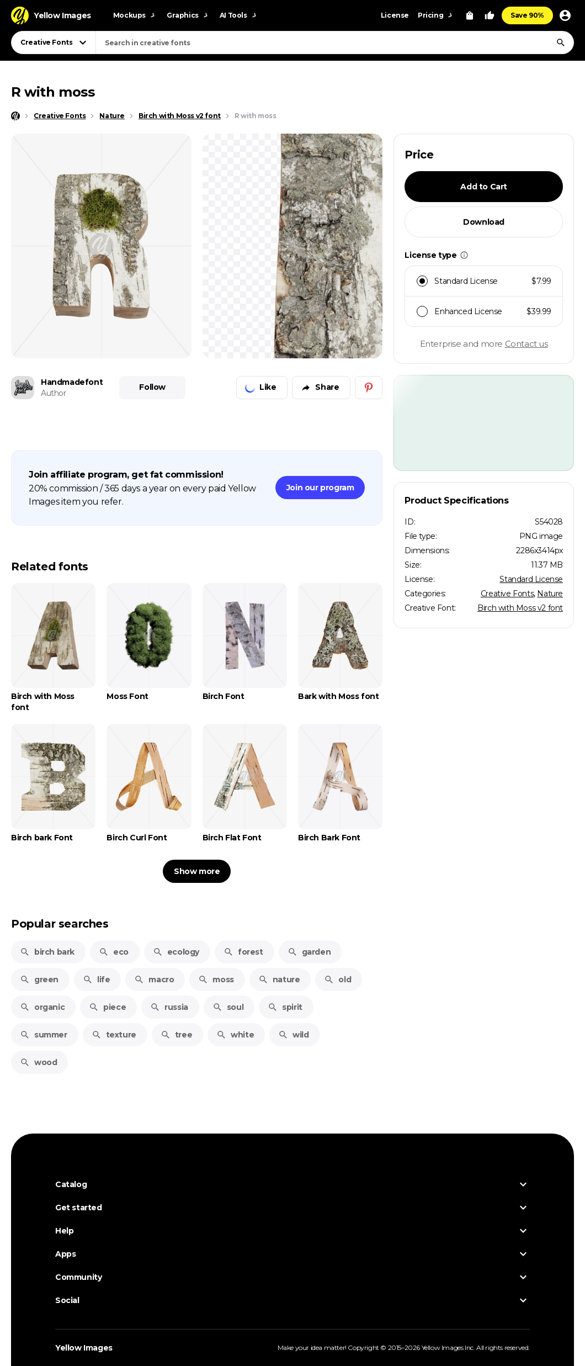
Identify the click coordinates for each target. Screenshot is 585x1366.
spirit (285, 1007)
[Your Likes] (489, 15)
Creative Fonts (507, 594)
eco (114, 952)
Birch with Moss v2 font (520, 608)
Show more (197, 871)
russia (169, 1007)
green (39, 979)
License (395, 15)
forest (243, 952)
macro (154, 979)
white (235, 1035)
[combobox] (334, 42)
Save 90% (527, 15)
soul (227, 1007)
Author (53, 393)
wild (293, 1035)
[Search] (560, 42)
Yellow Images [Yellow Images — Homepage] (84, 1348)
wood (38, 1062)
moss (215, 979)
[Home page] (15, 116)
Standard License (531, 579)
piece (107, 1007)
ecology (176, 952)
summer (43, 1035)
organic (42, 1007)
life (96, 979)
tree (176, 1035)
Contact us (526, 343)
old (337, 979)
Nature (550, 594)
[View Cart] (469, 15)
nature (279, 979)
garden (309, 952)
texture (114, 1035)
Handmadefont (72, 382)
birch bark (47, 952)
